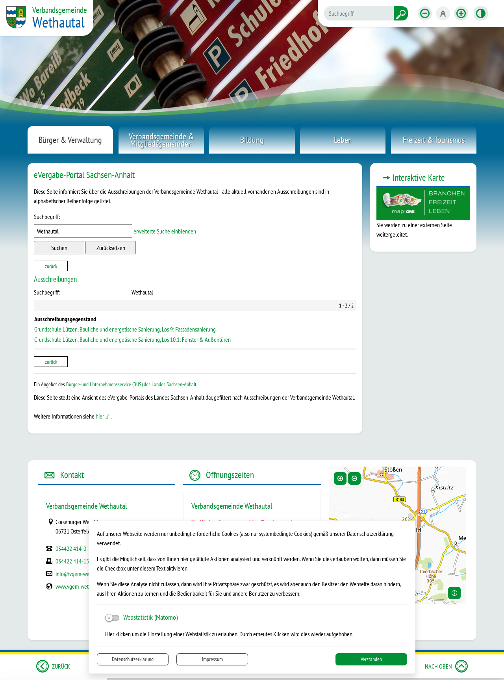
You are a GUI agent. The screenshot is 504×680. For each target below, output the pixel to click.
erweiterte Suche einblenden (164, 231)
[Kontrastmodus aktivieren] (481, 13)
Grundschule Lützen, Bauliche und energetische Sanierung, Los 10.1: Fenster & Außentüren (132, 339)
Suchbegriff (47, 216)
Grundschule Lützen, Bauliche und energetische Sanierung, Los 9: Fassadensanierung (125, 329)
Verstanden (371, 659)
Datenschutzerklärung (133, 659)
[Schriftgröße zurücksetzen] (443, 13)
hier (100, 416)
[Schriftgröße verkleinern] (425, 13)
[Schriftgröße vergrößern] (461, 13)
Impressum (212, 659)
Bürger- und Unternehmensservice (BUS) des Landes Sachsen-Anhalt (131, 384)
